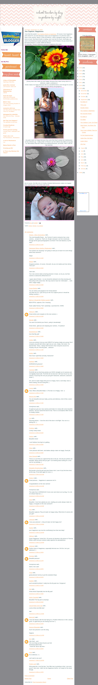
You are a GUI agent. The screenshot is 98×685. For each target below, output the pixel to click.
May (82, 158)
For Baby (83, 120)
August (83, 149)
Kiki (30, 589)
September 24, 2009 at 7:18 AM (36, 358)
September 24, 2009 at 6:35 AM (36, 296)
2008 (81, 173)
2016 (81, 68)
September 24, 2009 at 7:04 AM (36, 336)
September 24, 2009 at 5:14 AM (36, 258)
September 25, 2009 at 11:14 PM (36, 635)
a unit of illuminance (9, 140)
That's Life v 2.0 (8, 136)
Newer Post (28, 678)
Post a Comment (29, 675)
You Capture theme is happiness (46, 34)
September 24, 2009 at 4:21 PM (36, 560)
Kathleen (31, 361)
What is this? (83, 211)
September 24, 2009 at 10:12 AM (36, 486)
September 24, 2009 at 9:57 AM (36, 464)
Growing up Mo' (8, 148)
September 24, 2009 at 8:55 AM (36, 424)
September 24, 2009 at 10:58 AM (36, 524)
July (82, 152)
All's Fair (82, 145)
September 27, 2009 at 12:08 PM (36, 660)
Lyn (30, 418)
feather (31, 528)
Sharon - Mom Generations (37, 235)
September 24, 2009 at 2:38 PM (36, 552)
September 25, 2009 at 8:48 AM (36, 602)
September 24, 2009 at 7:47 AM (36, 393)
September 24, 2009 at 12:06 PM (36, 532)
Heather (31, 581)
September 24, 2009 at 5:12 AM (36, 244)
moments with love (9, 108)
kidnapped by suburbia (10, 114)
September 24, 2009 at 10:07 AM (36, 474)
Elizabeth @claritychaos (36, 468)
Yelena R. (32, 312)
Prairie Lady (32, 664)
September (84, 100)
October (83, 97)
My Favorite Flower (86, 114)
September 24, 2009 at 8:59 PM (36, 577)
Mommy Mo (32, 396)
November (84, 94)
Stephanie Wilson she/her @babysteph (40, 248)
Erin (30, 639)
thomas (34, 225)
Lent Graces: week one (9, 86)
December (84, 91)
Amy (30, 509)
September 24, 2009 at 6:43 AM (36, 328)
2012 (81, 80)
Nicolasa (31, 556)
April (82, 161)
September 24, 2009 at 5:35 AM (36, 268)
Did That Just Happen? (10, 120)
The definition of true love (10, 122)
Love (30, 652)
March (83, 163)
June (82, 155)
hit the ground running (10, 129)
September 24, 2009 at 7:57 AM (36, 403)
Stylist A (31, 478)
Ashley (31, 340)
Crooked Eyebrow (8, 125)
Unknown (32, 519)
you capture (40, 225)
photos (30, 225)
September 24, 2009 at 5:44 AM (36, 284)
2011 (81, 83)
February (83, 166)
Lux (4, 142)
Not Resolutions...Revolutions (11, 137)
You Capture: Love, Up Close (88, 123)
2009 (81, 89)
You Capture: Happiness (87, 111)
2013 (81, 77)
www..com (83, 194)
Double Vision (84, 108)
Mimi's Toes (7, 102)
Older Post (70, 678)
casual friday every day (36, 605)
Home (49, 678)
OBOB (5, 92)
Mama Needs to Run (9, 145)
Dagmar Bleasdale (34, 627)
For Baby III (83, 102)
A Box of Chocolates (9, 80)
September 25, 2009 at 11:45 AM (36, 613)
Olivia (30, 448)
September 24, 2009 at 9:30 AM (36, 444)
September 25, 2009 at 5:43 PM (36, 623)
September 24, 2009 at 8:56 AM (36, 432)
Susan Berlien (33, 288)
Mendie (31, 320)
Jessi (30, 499)
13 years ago (6, 127)
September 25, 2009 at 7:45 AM (36, 593)
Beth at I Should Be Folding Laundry (39, 300)
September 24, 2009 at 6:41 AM (36, 316)
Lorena (31, 388)
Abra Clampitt (33, 456)
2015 (81, 71)
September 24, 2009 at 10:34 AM (36, 516)
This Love (83, 105)
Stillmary (31, 536)
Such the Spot (7, 96)
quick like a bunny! (9, 85)
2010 (81, 86)
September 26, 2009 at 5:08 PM (36, 648)
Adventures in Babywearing (7, 90)
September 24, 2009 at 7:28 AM (36, 366)
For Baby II (83, 117)
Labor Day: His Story (86, 139)
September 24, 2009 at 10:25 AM (36, 506)
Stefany (31, 436)
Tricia (30, 572)
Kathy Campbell (33, 597)
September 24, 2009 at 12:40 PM (36, 542)
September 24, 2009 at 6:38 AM (36, 308)
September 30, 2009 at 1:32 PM (36, 672)
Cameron (31, 370)
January (83, 169)
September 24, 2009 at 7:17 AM (36, 349)
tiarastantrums (33, 331)
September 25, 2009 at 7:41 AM (36, 585)
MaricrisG (32, 617)
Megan (31, 261)
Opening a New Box (8, 82)
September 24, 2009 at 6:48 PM (36, 569)
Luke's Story (84, 142)
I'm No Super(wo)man (86, 136)
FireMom (31, 428)
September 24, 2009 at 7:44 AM (36, 384)
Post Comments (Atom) (39, 682)
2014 (81, 74)
